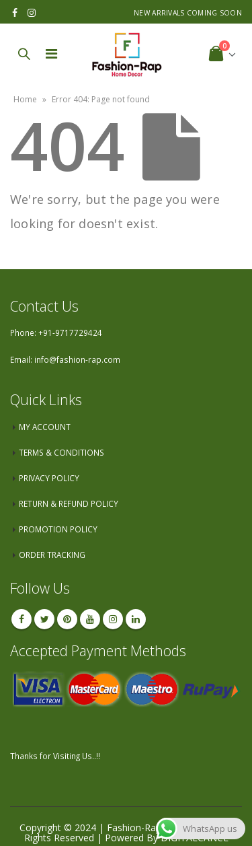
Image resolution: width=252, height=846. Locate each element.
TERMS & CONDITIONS (61, 452)
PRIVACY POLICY (49, 477)
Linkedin (136, 619)
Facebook (21, 619)
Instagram (113, 619)
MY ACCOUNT (45, 426)
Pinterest (67, 619)
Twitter (44, 619)
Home (25, 99)
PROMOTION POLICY (58, 529)
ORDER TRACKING (52, 554)
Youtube (90, 619)
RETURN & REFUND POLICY (68, 503)
